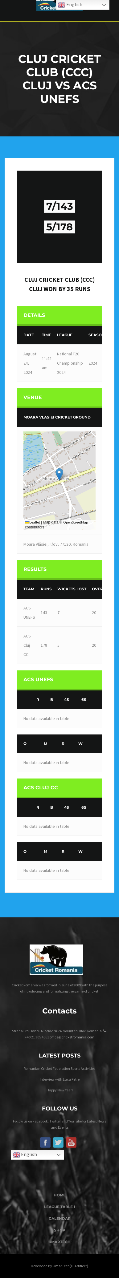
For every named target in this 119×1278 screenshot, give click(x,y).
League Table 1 (59, 1206)
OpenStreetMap (75, 522)
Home (60, 1195)
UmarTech (59, 1242)
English (25, 1155)
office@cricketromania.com (72, 1037)
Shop (59, 1230)
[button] (59, 474)
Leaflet (32, 522)
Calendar (60, 1218)
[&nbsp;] (25, 699)
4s (66, 699)
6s (83, 699)
